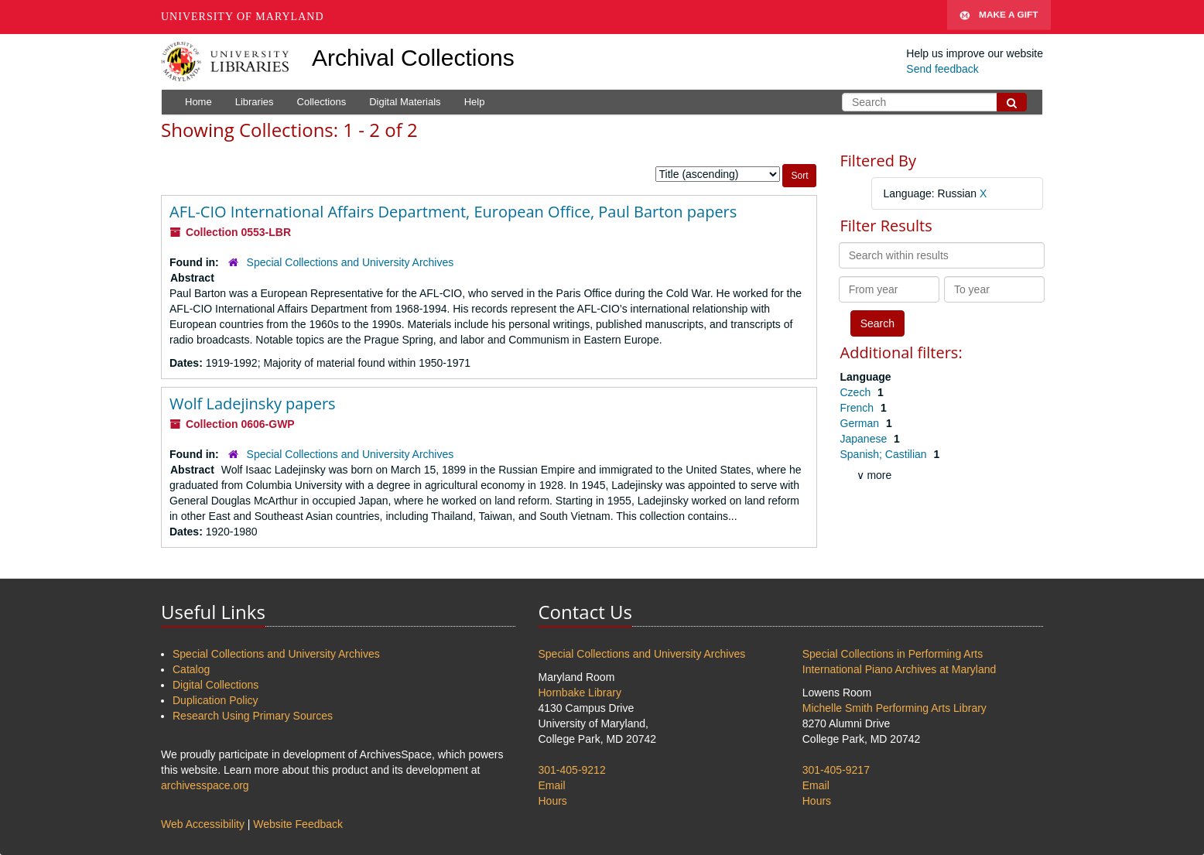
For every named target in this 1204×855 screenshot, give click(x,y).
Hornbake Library (580, 692)
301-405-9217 (836, 770)
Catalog (191, 669)
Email (552, 785)
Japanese (865, 439)
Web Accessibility (203, 824)
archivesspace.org (205, 785)
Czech (857, 392)
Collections (322, 102)
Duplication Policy (215, 700)
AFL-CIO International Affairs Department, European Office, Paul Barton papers (453, 211)
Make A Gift (998, 17)
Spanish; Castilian (885, 454)
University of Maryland (242, 16)
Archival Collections (413, 57)
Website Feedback (298, 824)
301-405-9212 (572, 770)
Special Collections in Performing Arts (892, 654)
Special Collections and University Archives (350, 262)
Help (474, 102)
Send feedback (942, 69)
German (861, 423)
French (858, 408)
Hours (553, 801)
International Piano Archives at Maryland (899, 669)
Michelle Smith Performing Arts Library (894, 708)
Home (198, 102)
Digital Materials (404, 102)
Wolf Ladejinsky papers (252, 403)
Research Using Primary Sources (253, 716)
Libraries (254, 102)
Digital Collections (215, 685)
